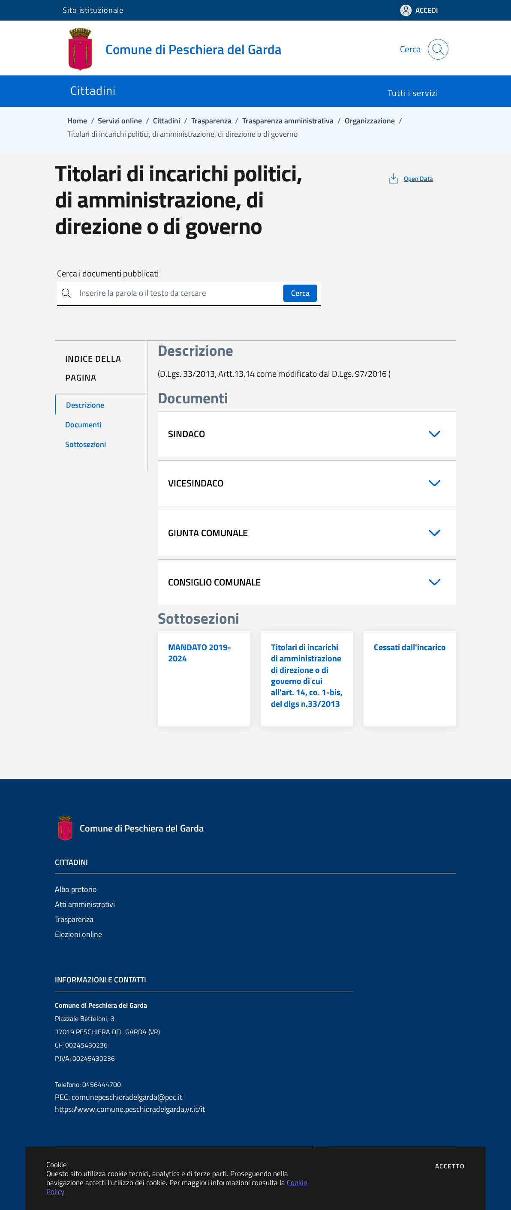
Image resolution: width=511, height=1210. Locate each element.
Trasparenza (74, 919)
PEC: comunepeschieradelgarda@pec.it (118, 1097)
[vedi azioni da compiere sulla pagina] (410, 178)
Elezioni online (78, 934)
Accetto (450, 1166)
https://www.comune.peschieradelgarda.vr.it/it (130, 1109)
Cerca (300, 293)
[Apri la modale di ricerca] (438, 49)
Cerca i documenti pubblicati (108, 273)
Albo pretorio (76, 889)
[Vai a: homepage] (177, 49)
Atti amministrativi (85, 904)
